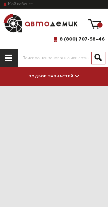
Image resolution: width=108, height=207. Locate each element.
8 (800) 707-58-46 (82, 39)
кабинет (20, 4)
